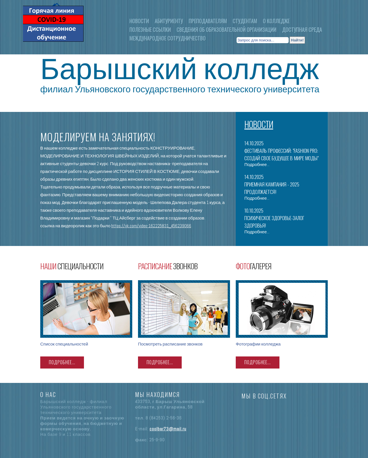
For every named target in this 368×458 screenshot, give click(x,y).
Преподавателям (208, 21)
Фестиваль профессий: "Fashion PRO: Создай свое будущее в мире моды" (281, 154)
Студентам (245, 21)
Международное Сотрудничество (167, 38)
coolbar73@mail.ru (168, 429)
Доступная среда (302, 29)
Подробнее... (256, 164)
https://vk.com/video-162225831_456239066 (151, 225)
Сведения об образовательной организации (226, 29)
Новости (139, 21)
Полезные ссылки (150, 29)
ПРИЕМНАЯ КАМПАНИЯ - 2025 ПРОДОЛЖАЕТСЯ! (271, 187)
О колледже (276, 21)
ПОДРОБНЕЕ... (62, 362)
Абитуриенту (169, 21)
